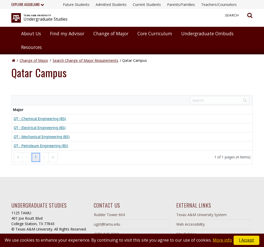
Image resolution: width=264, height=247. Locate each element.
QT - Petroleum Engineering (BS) (41, 145)
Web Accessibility (190, 224)
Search (239, 15)
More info (222, 240)
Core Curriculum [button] (154, 33)
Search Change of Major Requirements (85, 60)
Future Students (76, 4)
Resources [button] (31, 47)
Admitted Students (111, 4)
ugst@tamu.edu (107, 224)
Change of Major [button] (110, 33)
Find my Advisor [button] (67, 33)
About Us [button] (31, 33)
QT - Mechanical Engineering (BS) (42, 136)
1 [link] (36, 157)
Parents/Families (181, 4)
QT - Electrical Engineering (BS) (39, 127)
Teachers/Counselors (219, 4)
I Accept (246, 240)
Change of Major (34, 60)
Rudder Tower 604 (109, 214)
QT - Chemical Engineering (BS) (40, 118)
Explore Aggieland (27, 4)
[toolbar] (132, 100)
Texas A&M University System (201, 214)
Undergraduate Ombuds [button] (207, 33)
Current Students (147, 4)
